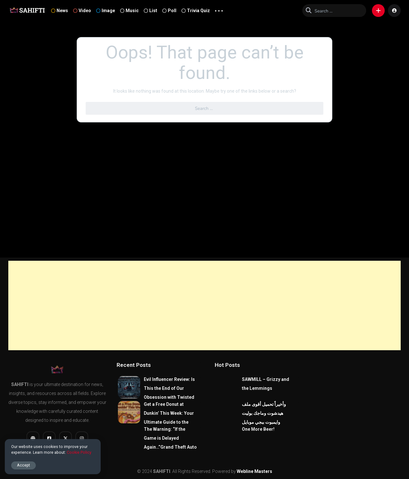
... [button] (219, 9)
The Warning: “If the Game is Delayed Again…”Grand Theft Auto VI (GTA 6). (170, 443)
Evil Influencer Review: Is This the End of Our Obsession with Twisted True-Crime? (169, 393)
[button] (378, 10)
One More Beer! (258, 429)
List (150, 10)
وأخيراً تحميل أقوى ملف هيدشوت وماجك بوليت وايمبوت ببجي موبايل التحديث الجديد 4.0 (264, 418)
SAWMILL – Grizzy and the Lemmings (265, 384)
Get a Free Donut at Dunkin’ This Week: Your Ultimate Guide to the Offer (169, 418)
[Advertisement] (204, 305)
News (59, 10)
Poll (169, 10)
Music (129, 10)
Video (82, 10)
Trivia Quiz (195, 10)
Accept (23, 465)
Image (105, 10)
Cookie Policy (79, 452)
